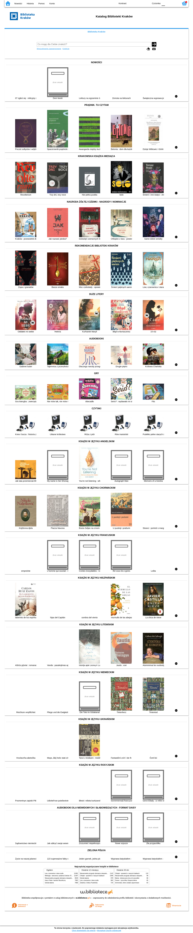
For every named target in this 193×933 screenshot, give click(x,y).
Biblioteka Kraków (96, 32)
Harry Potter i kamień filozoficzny (55, 880)
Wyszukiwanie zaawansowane (49, 49)
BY (147, 3)
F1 (168, 3)
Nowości (18, 3)
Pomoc (41, 3)
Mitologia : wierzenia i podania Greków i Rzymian (60, 875)
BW (136, 3)
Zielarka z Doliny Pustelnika (88, 883)
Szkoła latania (49, 883)
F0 (163, 3)
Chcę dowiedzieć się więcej (83, 930)
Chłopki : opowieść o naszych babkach (92, 875)
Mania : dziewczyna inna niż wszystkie (127, 878)
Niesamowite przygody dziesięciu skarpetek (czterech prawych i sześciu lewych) (70, 878)
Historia (30, 3)
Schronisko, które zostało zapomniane (127, 883)
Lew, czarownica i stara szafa (54, 873)
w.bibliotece (83, 898)
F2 (174, 3)
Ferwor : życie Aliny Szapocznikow (126, 880)
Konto (52, 3)
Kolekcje (66, 49)
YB (141, 3)
